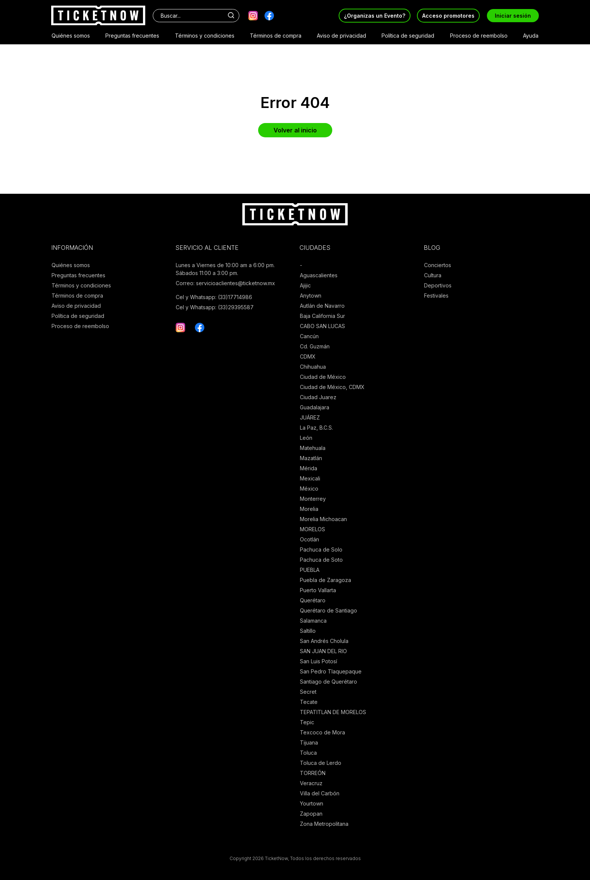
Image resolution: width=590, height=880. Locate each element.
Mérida (308, 468)
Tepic (307, 722)
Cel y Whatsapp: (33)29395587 (215, 307)
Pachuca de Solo (321, 549)
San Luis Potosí (318, 661)
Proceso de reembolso (479, 35)
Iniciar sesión (513, 15)
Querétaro (312, 600)
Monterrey (313, 498)
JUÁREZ (310, 417)
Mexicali (310, 478)
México (309, 488)
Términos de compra (275, 35)
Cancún (309, 336)
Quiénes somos (71, 35)
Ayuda (530, 35)
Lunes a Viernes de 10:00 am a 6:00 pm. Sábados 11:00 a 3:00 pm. (225, 269)
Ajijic (305, 285)
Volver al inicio (295, 130)
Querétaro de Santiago (328, 610)
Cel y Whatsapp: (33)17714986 (214, 297)
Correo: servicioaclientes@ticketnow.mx (225, 283)
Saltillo (308, 631)
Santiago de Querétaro (328, 681)
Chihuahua (313, 366)
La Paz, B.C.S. (316, 427)
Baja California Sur (322, 316)
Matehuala (312, 448)
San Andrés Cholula (324, 641)
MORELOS (312, 529)
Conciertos (437, 265)
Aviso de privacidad (341, 35)
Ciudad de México (323, 377)
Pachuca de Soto (321, 559)
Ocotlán (309, 539)
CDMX (308, 356)
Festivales (436, 295)
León (306, 438)
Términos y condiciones (204, 35)
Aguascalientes (319, 275)
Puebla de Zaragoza (325, 580)
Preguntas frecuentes (132, 35)
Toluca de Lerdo (320, 763)
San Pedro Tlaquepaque (331, 671)
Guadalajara (314, 407)
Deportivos (438, 285)
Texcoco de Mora (322, 732)
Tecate (309, 702)
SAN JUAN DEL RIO (323, 651)
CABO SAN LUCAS (322, 326)
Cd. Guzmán (315, 346)
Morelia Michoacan (323, 519)
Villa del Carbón (319, 793)
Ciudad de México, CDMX (332, 387)
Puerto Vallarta (318, 590)
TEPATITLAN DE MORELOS (333, 712)
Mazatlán (311, 458)
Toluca (308, 752)
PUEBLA (309, 570)
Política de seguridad (408, 35)
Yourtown (311, 803)
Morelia (309, 509)
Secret (308, 691)
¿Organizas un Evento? (374, 15)
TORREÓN (312, 773)
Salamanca (313, 620)
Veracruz (311, 783)
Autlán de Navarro (322, 305)
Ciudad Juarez (318, 397)
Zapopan (311, 813)
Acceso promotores (448, 15)
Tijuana (309, 742)
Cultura (432, 275)
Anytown (310, 295)
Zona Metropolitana (324, 824)
